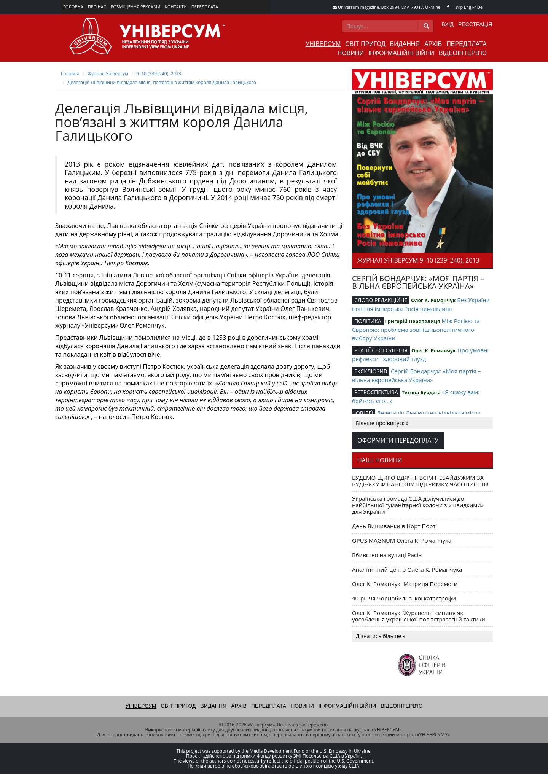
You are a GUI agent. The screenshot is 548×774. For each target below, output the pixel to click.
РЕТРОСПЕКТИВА (376, 392)
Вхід (448, 24)
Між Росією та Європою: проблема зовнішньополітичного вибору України (416, 329)
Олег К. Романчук (433, 300)
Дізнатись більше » (380, 636)
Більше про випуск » (382, 423)
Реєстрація (475, 24)
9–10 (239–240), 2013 (158, 73)
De (480, 7)
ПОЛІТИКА (367, 321)
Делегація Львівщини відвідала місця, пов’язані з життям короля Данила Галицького (162, 82)
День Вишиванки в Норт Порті (394, 526)
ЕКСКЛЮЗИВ (370, 371)
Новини (351, 53)
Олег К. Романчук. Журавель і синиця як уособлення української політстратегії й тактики (418, 616)
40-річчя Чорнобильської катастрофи (404, 598)
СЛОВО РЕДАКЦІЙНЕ (380, 300)
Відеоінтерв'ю (463, 53)
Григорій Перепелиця (412, 321)
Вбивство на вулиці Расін (387, 555)
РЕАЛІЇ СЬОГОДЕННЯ (381, 350)
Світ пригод (365, 44)
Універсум (323, 44)
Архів (433, 44)
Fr (474, 7)
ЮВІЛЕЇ (363, 413)
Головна (73, 7)
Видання (405, 44)
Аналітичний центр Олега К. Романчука (407, 569)
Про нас (97, 7)
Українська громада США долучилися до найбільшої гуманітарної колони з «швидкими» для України (418, 505)
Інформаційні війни (401, 53)
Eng (467, 7)
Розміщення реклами (135, 7)
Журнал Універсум (108, 73)
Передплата (204, 7)
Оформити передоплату (397, 440)
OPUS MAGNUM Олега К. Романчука (401, 540)
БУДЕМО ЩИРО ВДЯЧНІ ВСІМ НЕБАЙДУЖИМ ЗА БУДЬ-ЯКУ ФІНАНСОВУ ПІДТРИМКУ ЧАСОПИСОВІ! (420, 481)
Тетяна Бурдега (421, 392)
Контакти (176, 7)
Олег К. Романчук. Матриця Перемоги (404, 584)
